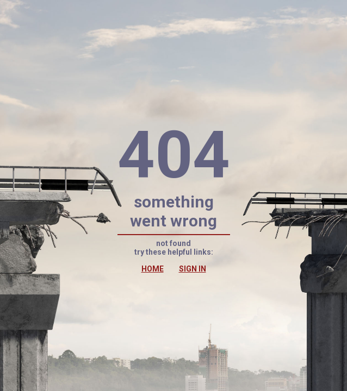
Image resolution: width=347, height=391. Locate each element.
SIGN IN (192, 268)
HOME (152, 268)
